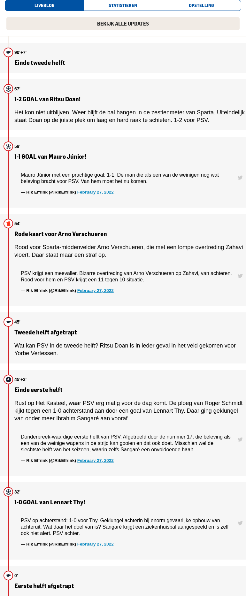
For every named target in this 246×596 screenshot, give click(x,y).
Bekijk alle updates (123, 23)
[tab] (44, 5)
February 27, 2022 (95, 192)
